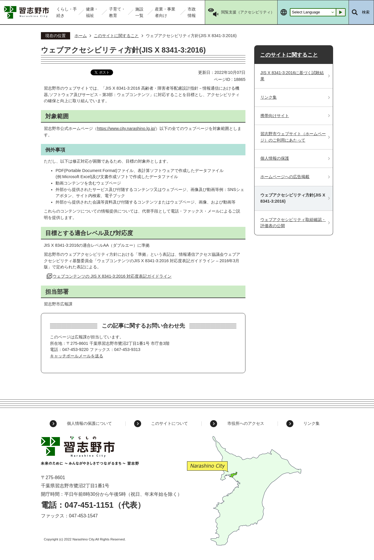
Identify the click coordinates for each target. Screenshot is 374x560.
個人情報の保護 (274, 158)
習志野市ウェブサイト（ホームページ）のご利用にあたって (293, 136)
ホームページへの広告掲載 (284, 176)
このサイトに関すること (116, 35)
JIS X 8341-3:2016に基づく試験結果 (292, 75)
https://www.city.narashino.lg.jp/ (126, 128)
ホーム (81, 35)
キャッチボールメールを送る (76, 356)
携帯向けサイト (274, 115)
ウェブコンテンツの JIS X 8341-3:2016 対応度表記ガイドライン (112, 276)
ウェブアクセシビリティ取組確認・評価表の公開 (293, 222)
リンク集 (268, 97)
